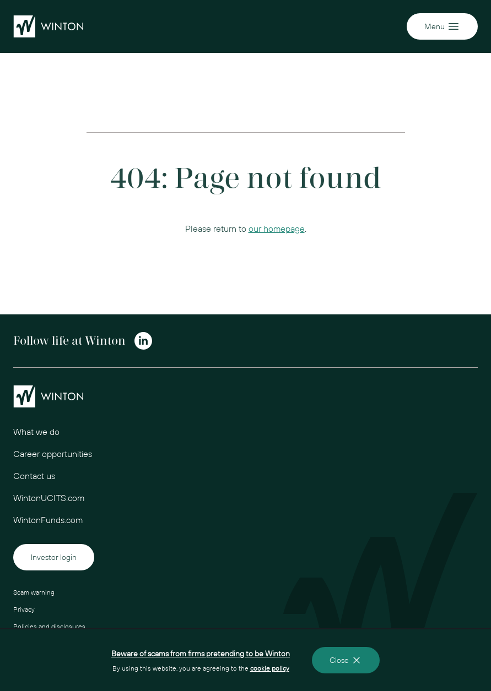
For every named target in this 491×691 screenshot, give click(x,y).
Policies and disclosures (49, 626)
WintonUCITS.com (48, 497)
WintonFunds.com (48, 519)
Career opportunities (52, 453)
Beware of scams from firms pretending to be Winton (200, 654)
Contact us (34, 475)
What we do (36, 431)
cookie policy (269, 668)
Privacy (24, 609)
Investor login (54, 557)
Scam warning (34, 592)
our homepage (277, 228)
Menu (442, 26)
